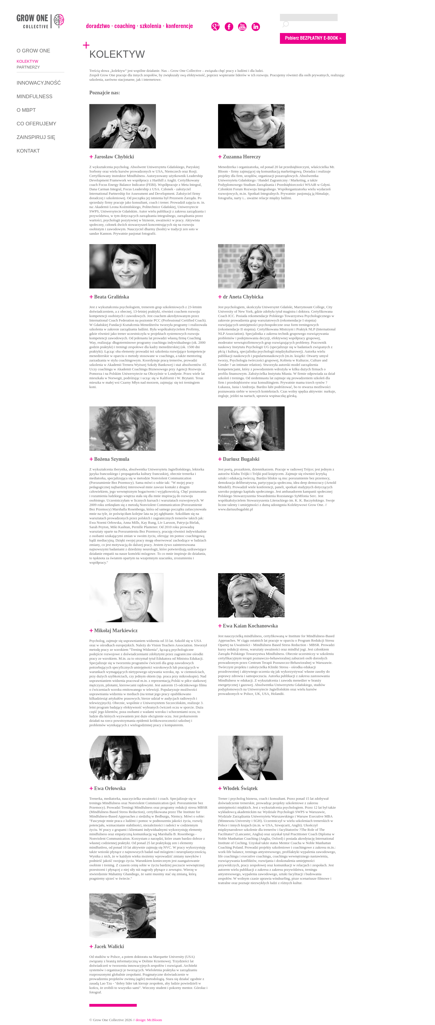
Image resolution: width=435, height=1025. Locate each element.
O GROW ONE (33, 51)
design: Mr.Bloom (149, 1020)
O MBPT (26, 110)
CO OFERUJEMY (36, 123)
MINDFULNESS (34, 96)
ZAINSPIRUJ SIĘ (36, 137)
